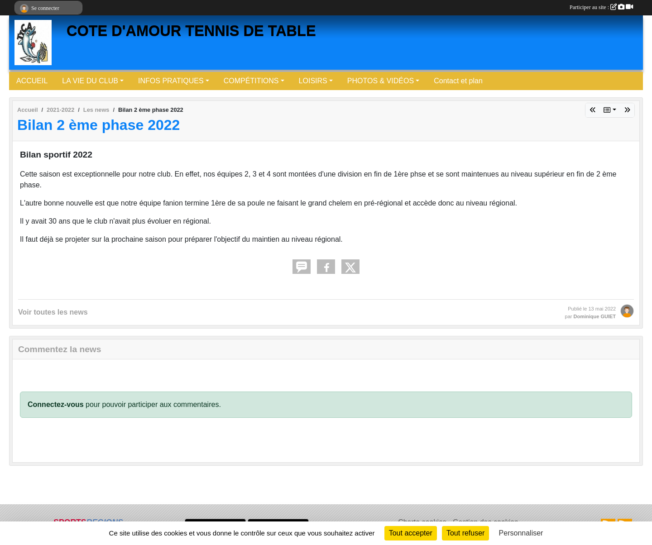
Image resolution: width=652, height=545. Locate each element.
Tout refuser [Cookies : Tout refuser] (465, 533)
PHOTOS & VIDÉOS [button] (380, 81)
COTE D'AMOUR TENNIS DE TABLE (191, 31)
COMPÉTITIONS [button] (251, 81)
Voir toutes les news (53, 312)
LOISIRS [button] (313, 81)
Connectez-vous (56, 404)
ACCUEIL (32, 81)
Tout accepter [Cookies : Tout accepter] (410, 533)
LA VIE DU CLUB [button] (90, 81)
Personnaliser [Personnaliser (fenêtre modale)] (521, 533)
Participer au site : (601, 7)
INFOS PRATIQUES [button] (171, 81)
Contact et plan (458, 81)
